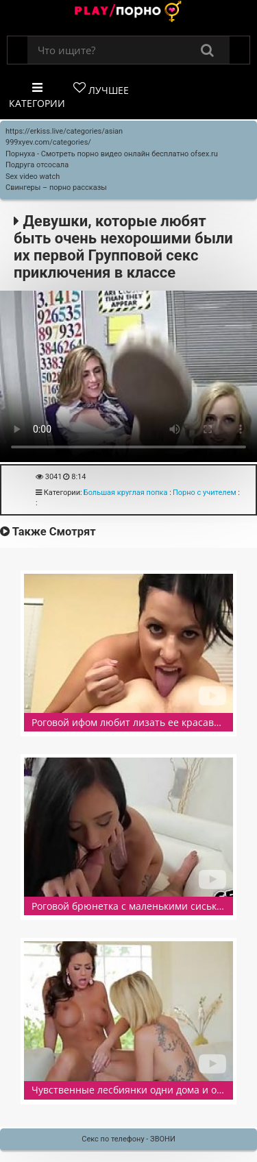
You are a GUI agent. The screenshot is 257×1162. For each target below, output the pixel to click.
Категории (37, 96)
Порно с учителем (204, 492)
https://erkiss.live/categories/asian (64, 131)
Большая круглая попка (126, 492)
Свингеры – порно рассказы (56, 187)
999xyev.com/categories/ (48, 142)
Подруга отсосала (37, 164)
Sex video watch (32, 176)
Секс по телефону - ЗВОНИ (128, 1139)
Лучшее (101, 89)
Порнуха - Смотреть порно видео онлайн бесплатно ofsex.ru (111, 153)
